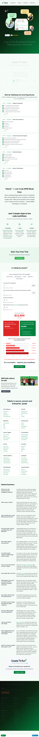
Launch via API (5, 416)
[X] (4, 733)
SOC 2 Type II (5, 447)
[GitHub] (10, 733)
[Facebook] (6, 733)
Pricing (20, 2)
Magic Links (5, 437)
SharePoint (23, 451)
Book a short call (22, 575)
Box (21, 452)
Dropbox (22, 449)
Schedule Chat (5, 695)
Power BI (22, 426)
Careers (2, 710)
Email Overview (5, 474)
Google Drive (23, 447)
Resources (33, 2)
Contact (2, 704)
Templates (15, 706)
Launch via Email (6, 436)
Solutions (2, 721)
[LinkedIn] (2, 733)
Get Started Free (19, 259)
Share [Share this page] (3, 735)
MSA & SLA (23, 471)
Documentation (3, 715)
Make (4, 426)
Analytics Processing (6, 461)
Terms (28, 732)
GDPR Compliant (6, 449)
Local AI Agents (24, 441)
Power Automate (6, 424)
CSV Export (23, 429)
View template (5, 131)
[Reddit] (12, 733)
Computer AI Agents (24, 439)
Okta (22, 416)
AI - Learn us (36, 732)
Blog (5, 687)
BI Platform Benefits (6, 462)
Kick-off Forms (5, 441)
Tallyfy (3, 691)
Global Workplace (24, 462)
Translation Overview (24, 464)
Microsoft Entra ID (24, 413)
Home (2, 687)
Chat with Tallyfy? (19, 368)
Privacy (31, 732)
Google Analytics (6, 459)
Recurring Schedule (6, 439)
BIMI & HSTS (5, 451)
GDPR (27, 710)
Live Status (16, 721)
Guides (2, 717)
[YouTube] (8, 733)
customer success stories (28, 566)
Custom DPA (5, 452)
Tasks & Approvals (17, 717)
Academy (2, 706)
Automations (16, 723)
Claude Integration (24, 437)
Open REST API (6, 413)
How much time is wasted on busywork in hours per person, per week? (17, 292)
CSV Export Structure (7, 464)
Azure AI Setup (23, 459)
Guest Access (16, 726)
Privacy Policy (28, 704)
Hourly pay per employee (8, 299)
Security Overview (24, 472)
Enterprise (26, 2)
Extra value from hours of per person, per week (15, 306)
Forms (15, 719)
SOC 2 (27, 708)
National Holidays (4, 719)
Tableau (22, 424)
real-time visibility (20, 230)
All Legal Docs (23, 474)
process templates (9, 230)
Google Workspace (24, 414)
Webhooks (5, 414)
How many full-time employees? (9, 284)
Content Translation (24, 461)
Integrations (16, 708)
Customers (13, 2)
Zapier (4, 429)
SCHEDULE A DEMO (19, 675)
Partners (15, 710)
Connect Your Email (6, 472)
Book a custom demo (20, 625)
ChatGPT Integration (24, 436)
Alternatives (3, 723)
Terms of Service (29, 706)
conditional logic (32, 230)
